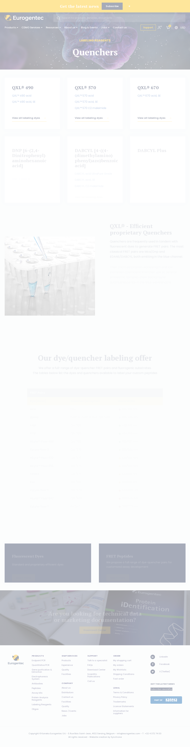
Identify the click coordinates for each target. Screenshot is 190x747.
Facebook (160, 664)
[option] (50, 276)
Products (11, 27)
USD (182, 27)
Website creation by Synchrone (105, 737)
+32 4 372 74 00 (153, 733)
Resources (53, 27)
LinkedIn (159, 657)
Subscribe (112, 6)
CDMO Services (32, 27)
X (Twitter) (160, 671)
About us (71, 27)
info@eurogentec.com (128, 733)
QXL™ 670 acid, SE (149, 96)
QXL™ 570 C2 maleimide (90, 109)
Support (148, 27)
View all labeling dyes (26, 120)
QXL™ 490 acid (21, 96)
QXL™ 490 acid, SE (23, 103)
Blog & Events (89, 27)
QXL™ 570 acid (84, 96)
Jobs (105, 27)
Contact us (120, 27)
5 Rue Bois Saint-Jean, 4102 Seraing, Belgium (91, 733)
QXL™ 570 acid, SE (86, 103)
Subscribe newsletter (161, 689)
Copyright (34, 733)
